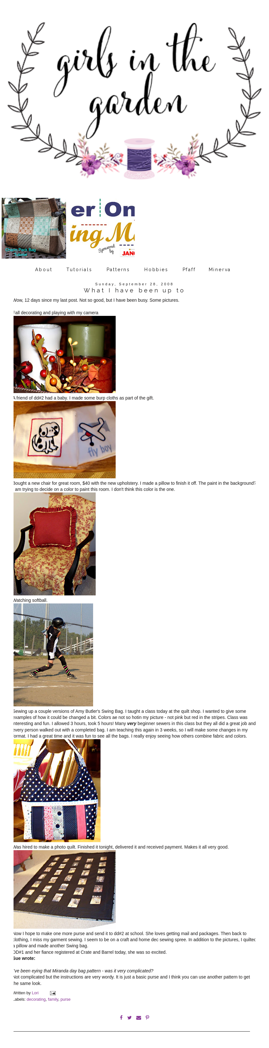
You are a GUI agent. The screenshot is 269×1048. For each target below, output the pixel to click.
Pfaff (189, 269)
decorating (36, 999)
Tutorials (79, 269)
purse (66, 999)
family (53, 999)
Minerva (220, 269)
